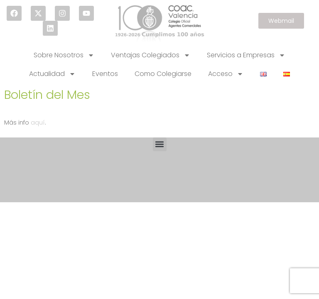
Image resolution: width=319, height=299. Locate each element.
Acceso (225, 73)
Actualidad (52, 73)
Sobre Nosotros (64, 55)
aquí (38, 122)
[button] (160, 144)
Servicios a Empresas (246, 55)
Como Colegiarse (163, 73)
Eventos (105, 73)
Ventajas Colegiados (150, 55)
